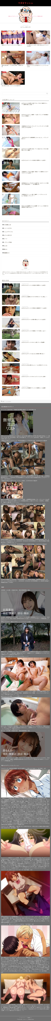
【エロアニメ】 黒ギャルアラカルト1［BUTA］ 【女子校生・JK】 (17, 924)
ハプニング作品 (8, 242)
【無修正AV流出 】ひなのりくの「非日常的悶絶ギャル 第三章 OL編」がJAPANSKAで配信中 (24, 440)
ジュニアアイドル (8, 231)
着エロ (5, 249)
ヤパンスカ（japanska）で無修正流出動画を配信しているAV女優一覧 (18, 409)
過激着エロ (6, 252)
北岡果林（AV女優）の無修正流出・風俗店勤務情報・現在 (15, 590)
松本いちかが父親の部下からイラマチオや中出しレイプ (14, 656)
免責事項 (28, 1017)
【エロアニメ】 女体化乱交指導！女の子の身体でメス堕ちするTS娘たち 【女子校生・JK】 (23, 768)
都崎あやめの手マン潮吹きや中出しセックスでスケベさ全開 (16, 621)
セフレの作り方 (8, 235)
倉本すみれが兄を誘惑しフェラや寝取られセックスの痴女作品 (16, 696)
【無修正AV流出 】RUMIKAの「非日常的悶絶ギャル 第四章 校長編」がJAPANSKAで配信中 (24, 544)
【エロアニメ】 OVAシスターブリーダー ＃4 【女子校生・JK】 (17, 869)
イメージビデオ (8, 228)
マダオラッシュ (25, 3)
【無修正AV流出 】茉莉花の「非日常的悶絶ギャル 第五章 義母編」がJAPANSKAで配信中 (23, 504)
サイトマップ (23, 1017)
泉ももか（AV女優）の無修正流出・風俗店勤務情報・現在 (15, 730)
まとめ (5, 245)
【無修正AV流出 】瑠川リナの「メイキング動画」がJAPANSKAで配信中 (19, 480)
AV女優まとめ (7, 224)
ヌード (5, 238)
